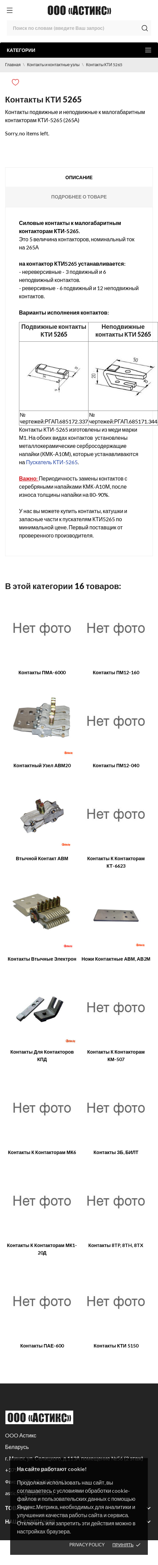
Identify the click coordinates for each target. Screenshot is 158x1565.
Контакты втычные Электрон (42, 959)
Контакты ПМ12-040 (116, 765)
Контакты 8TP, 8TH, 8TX (115, 1245)
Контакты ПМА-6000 (42, 672)
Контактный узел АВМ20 (42, 765)
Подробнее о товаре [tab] (79, 197)
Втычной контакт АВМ (42, 858)
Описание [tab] (79, 177)
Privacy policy (87, 1544)
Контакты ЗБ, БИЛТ (116, 1152)
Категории (79, 50)
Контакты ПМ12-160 (116, 672)
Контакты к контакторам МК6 (42, 1152)
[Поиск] (79, 28)
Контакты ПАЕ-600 (42, 1346)
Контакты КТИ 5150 (116, 1346)
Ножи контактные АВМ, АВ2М (115, 959)
